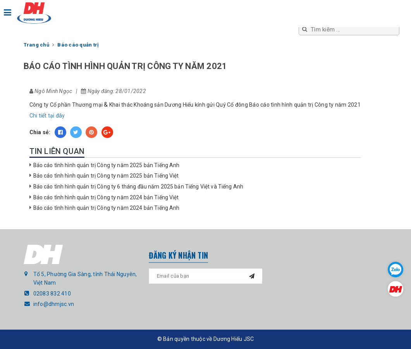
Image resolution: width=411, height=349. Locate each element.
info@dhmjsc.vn (53, 304)
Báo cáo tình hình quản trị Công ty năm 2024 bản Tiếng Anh (106, 208)
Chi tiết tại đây (47, 115)
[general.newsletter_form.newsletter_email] (205, 276)
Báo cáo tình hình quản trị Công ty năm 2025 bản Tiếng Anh (106, 165)
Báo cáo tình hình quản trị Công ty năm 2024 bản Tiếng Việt (106, 197)
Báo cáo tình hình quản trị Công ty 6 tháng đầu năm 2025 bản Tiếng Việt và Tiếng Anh (138, 186)
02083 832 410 (52, 293)
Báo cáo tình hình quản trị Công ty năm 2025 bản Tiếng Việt (106, 176)
